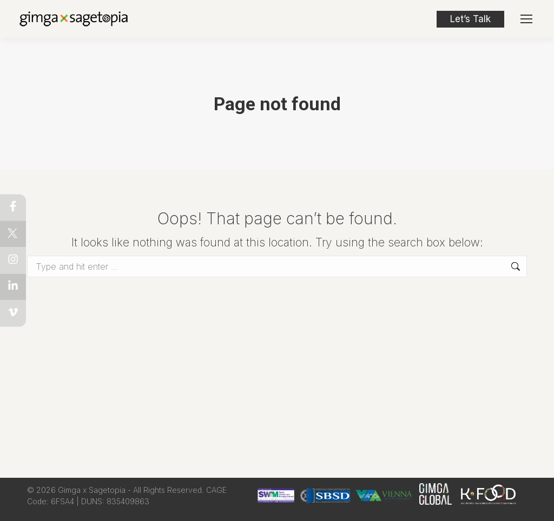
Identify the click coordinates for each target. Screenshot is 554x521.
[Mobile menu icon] (526, 19)
